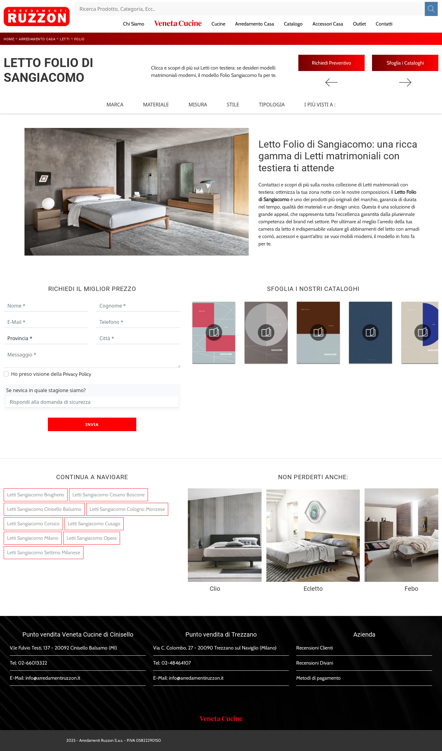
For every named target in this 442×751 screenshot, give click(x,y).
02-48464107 (176, 663)
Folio (79, 39)
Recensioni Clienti (314, 648)
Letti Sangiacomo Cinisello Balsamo (44, 509)
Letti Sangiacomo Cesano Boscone (108, 495)
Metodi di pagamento (318, 678)
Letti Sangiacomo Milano (32, 538)
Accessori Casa (327, 24)
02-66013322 (32, 663)
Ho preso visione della (51, 374)
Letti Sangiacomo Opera (92, 538)
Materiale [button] (156, 104)
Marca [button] (115, 104)
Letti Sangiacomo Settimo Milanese (43, 553)
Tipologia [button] (272, 104)
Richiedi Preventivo (331, 63)
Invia (92, 424)
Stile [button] (233, 104)
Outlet (359, 24)
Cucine (218, 24)
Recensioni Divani (314, 663)
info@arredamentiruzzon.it (52, 678)
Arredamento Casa (254, 24)
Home (9, 39)
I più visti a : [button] (320, 104)
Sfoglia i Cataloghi (405, 63)
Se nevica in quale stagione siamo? (46, 390)
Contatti (384, 24)
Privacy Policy (77, 374)
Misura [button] (197, 104)
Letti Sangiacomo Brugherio (35, 495)
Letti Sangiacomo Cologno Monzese (127, 509)
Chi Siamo (133, 24)
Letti (65, 39)
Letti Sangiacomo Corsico (33, 524)
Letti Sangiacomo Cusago (94, 524)
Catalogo (293, 24)
